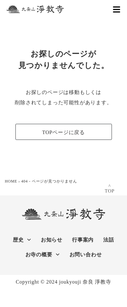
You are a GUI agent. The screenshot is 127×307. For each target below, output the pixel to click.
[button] (116, 9)
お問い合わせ (85, 254)
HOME (11, 181)
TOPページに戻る (63, 132)
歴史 (22, 240)
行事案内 (83, 240)
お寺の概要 (42, 254)
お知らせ (51, 240)
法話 (108, 240)
